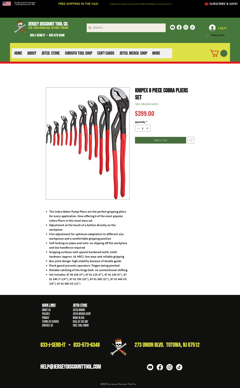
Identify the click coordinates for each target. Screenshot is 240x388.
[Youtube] (172, 27)
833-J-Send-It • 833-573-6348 (70, 345)
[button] (32, 53)
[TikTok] (192, 27)
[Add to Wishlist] (191, 140)
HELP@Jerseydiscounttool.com (70, 367)
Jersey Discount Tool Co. (48, 24)
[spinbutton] (142, 128)
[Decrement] (138, 128)
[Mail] (206, 3)
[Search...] (126, 27)
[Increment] (147, 128)
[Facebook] (179, 27)
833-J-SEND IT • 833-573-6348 (47, 35)
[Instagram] (185, 27)
